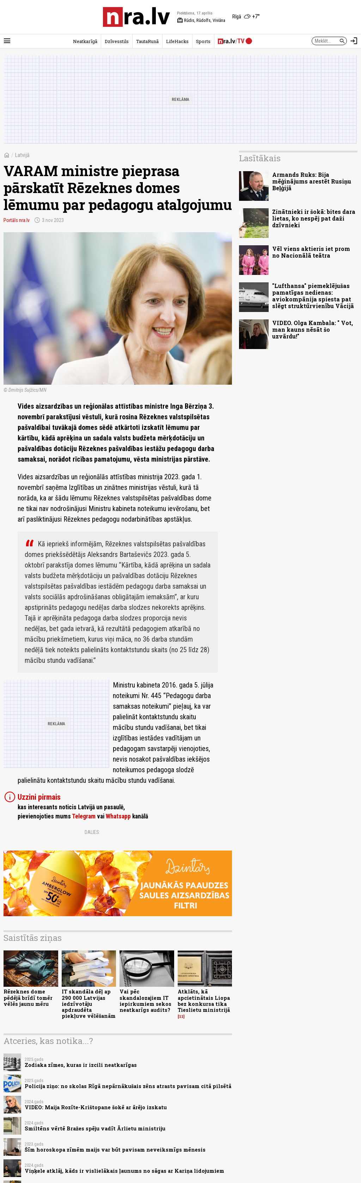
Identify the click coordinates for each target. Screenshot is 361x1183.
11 (181, 1016)
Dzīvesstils (117, 41)
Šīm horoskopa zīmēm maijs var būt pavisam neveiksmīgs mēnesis (115, 1149)
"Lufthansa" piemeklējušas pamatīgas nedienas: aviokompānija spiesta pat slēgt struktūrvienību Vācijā (313, 296)
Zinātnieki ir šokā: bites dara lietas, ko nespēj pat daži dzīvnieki (313, 218)
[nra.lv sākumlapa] (136, 17)
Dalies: (92, 832)
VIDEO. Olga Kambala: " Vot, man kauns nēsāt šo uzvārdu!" (312, 329)
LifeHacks (177, 41)
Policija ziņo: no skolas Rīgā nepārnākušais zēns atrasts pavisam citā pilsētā (128, 1086)
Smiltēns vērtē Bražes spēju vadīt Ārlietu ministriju (95, 1128)
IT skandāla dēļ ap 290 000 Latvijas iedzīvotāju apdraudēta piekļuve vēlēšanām (89, 1003)
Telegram (84, 816)
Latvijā (22, 155)
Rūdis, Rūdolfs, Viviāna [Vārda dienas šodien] (201, 20)
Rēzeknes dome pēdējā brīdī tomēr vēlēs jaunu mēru (28, 997)
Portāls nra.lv (17, 220)
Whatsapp (118, 816)
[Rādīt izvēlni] (7, 41)
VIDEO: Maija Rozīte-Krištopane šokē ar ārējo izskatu (96, 1107)
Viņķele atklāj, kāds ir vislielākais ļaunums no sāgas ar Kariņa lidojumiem (124, 1170)
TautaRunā (147, 41)
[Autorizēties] (354, 41)
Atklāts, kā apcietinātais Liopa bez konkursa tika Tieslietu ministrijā (204, 1000)
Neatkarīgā (85, 41)
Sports (203, 41)
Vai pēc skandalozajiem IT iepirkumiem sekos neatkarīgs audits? (145, 1000)
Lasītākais (260, 158)
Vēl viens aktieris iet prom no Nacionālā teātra (311, 252)
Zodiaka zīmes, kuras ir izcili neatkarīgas (81, 1065)
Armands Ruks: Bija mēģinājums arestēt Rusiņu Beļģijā (311, 181)
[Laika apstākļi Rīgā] (246, 17)
